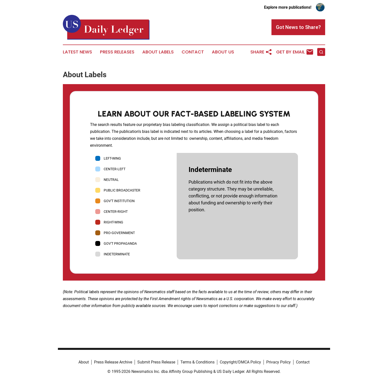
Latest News (77, 52)
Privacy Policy (278, 362)
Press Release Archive (113, 362)
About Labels (158, 52)
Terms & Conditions (197, 362)
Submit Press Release (156, 362)
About (83, 362)
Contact (193, 52)
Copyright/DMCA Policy (240, 362)
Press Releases (117, 52)
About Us (223, 52)
